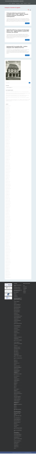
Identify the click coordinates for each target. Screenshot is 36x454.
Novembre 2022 (9, 152)
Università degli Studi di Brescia (28, 453)
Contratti (15, 336)
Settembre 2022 (8, 155)
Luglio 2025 (8, 107)
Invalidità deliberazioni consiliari (17, 374)
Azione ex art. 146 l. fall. (17, 306)
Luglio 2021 (8, 174)
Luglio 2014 (8, 276)
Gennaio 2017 (8, 248)
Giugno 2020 (8, 193)
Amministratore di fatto (17, 287)
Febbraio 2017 (8, 247)
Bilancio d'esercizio (16, 309)
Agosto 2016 (8, 254)
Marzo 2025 (8, 113)
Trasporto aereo (16, 447)
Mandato (15, 385)
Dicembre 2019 (8, 202)
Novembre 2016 (9, 251)
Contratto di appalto (16, 342)
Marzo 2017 (8, 245)
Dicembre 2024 (8, 117)
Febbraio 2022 (8, 164)
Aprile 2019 (8, 213)
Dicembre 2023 (8, 133)
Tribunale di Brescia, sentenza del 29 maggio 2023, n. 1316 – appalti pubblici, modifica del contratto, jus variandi (18, 31)
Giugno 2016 (8, 257)
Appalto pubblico (16, 292)
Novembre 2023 (9, 135)
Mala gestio (15, 383)
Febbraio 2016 (8, 260)
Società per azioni (16, 442)
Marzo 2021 (8, 180)
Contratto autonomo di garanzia (18, 340)
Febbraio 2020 (8, 199)
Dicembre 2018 (8, 219)
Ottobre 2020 (8, 187)
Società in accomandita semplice (18, 439)
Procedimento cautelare (17, 398)
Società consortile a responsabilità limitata (16, 433)
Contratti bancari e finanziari (17, 337)
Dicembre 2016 (8, 250)
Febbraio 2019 (8, 216)
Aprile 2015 (8, 270)
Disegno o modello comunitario (18, 356)
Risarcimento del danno (17, 422)
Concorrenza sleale (16, 330)
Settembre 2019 (8, 206)
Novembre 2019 (9, 203)
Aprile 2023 (8, 145)
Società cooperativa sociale (17, 436)
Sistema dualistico (16, 425)
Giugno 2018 (8, 225)
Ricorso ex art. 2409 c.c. (17, 421)
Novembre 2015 (9, 263)
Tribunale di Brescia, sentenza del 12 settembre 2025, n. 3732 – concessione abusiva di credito (17, 92)
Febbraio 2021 (8, 181)
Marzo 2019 (8, 215)
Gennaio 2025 (8, 116)
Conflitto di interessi (16, 333)
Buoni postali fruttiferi (16, 312)
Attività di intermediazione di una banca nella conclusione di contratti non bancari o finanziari (18, 299)
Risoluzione (15, 424)
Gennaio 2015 (8, 273)
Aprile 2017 (8, 244)
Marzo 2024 (8, 129)
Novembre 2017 (9, 235)
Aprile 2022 (8, 161)
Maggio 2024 (8, 126)
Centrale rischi (15, 313)
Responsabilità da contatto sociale (17, 414)
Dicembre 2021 (8, 167)
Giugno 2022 (8, 158)
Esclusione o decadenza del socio (18, 358)
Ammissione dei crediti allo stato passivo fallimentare (18, 291)
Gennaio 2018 (8, 232)
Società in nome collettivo (17, 441)
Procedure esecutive (16, 401)
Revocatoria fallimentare (17, 419)
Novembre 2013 (9, 277)
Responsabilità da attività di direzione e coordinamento (17, 412)
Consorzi (15, 334)
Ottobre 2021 (8, 170)
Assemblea (15, 295)
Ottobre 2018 (8, 222)
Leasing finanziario (16, 379)
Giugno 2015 (8, 267)
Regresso (15, 408)
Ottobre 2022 (8, 154)
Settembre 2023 (8, 138)
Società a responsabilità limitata (18, 430)
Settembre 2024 (8, 120)
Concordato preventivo (16, 327)
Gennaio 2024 (8, 132)
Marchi (15, 386)
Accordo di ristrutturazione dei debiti (17, 286)
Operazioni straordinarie (17, 392)
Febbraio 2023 (8, 148)
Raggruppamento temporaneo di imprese (18, 405)
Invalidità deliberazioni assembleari (16, 372)
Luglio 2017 (8, 241)
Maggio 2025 (8, 110)
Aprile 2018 (8, 228)
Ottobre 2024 (8, 119)
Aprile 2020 (8, 196)
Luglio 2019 (8, 209)
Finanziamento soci (16, 363)
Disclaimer (24, 293)
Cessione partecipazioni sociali (17, 316)
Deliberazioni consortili (16, 347)
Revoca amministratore (17, 418)
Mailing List (24, 291)
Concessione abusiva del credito (18, 323)
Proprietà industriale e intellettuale (16, 403)
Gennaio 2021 (8, 183)
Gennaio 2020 (8, 200)
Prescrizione (15, 395)
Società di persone (16, 437)
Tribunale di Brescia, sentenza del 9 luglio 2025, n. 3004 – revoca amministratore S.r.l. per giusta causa (17, 98)
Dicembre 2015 (8, 261)
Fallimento (15, 360)
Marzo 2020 (8, 197)
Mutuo (15, 388)
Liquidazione (15, 382)
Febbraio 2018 (8, 231)
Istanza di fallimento (16, 376)
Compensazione (16, 319)
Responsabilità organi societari (17, 416)
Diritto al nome (16, 350)
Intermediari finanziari (16, 370)
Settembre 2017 (8, 238)
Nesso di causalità (16, 389)
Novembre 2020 (9, 186)
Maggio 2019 (8, 212)
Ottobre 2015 (8, 264)
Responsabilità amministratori (17, 409)
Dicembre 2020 (8, 184)
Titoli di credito (15, 444)
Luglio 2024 (8, 123)
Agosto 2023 (8, 139)
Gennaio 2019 (8, 218)
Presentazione (25, 287)
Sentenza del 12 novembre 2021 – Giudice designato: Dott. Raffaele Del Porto (17, 47)
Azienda (15, 303)
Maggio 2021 (8, 177)
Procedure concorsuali (16, 399)
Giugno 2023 (8, 142)
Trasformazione (16, 445)
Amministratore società (17, 289)
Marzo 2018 (8, 229)
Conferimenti (15, 331)
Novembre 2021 (9, 168)
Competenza (15, 322)
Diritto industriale (16, 353)
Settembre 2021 (8, 171)
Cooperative (15, 346)
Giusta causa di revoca (16, 366)
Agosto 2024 (8, 122)
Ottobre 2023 (8, 136)
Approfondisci (27, 23)
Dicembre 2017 (8, 234)
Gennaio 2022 (8, 165)
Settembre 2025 (8, 106)
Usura (14, 448)
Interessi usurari (16, 369)
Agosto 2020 (8, 190)
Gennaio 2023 (8, 149)
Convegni (24, 290)
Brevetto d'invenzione (16, 310)
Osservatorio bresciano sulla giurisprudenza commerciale (14, 1)
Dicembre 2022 (8, 151)
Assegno (15, 294)
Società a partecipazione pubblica (18, 428)
